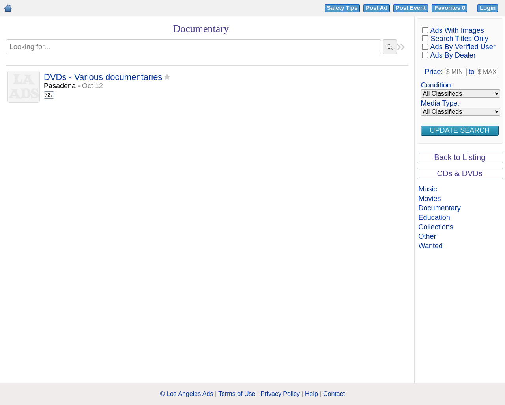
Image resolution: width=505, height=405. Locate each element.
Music (428, 189)
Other (427, 236)
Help (311, 393)
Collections (436, 227)
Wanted (431, 246)
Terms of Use (236, 393)
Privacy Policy (280, 393)
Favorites (451, 8)
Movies (430, 198)
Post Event (411, 8)
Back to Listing (459, 157)
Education (434, 217)
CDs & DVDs (460, 173)
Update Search (460, 130)
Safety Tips (342, 8)
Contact (334, 393)
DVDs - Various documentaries (103, 77)
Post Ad (376, 8)
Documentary (440, 208)
